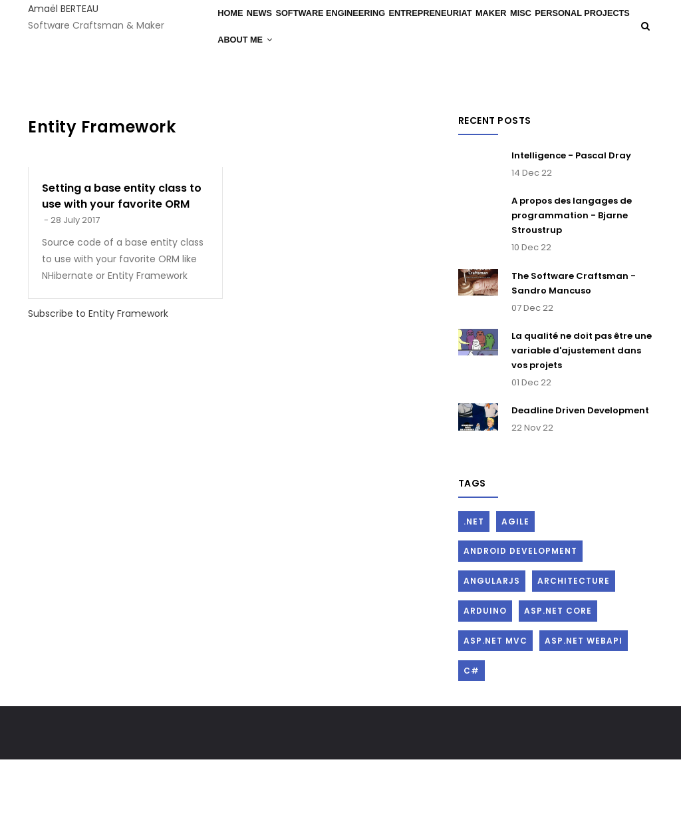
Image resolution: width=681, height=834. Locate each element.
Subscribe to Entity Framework (98, 387)
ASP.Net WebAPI (583, 714)
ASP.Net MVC (495, 714)
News (273, 27)
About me (351, 82)
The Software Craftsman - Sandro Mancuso (573, 357)
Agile (515, 595)
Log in (642, 159)
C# (471, 744)
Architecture (573, 654)
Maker (521, 27)
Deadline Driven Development (580, 484)
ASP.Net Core (558, 684)
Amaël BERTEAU (63, 8)
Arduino (485, 684)
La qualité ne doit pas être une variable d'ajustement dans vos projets (581, 424)
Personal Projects (267, 82)
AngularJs (492, 654)
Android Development (520, 625)
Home (235, 27)
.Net (474, 595)
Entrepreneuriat (454, 27)
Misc (560, 27)
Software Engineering (350, 27)
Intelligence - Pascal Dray (571, 229)
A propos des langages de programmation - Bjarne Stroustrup (571, 289)
